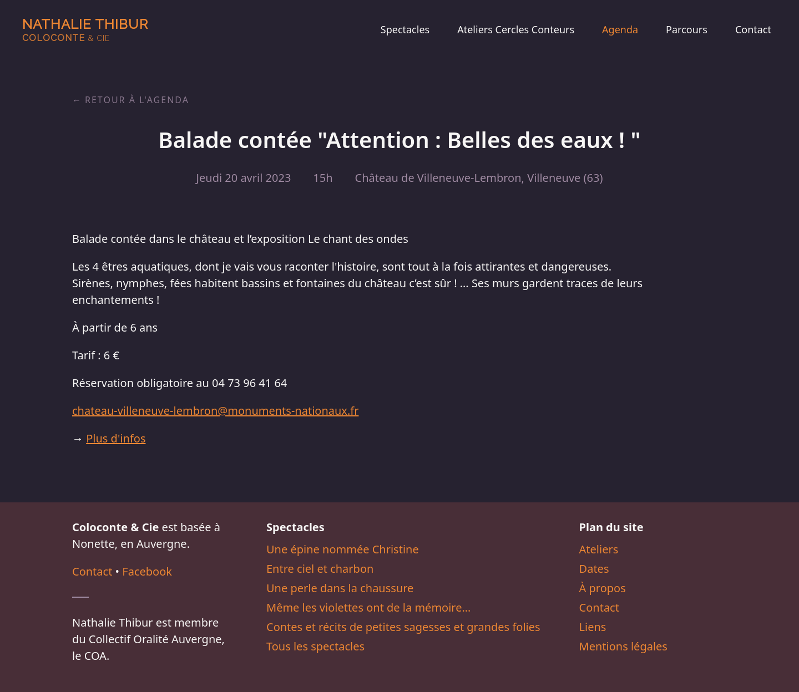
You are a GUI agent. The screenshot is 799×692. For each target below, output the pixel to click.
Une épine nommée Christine (342, 549)
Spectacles (405, 29)
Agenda (620, 29)
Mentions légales (623, 646)
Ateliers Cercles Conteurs (515, 29)
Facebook (147, 571)
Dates (594, 568)
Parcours (686, 29)
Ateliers (599, 549)
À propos (602, 588)
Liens (592, 626)
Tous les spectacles (315, 646)
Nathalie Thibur (85, 29)
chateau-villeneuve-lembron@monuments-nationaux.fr (215, 410)
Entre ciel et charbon (319, 568)
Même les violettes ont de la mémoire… (368, 607)
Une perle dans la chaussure (339, 588)
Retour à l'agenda (137, 100)
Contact (753, 29)
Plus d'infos (115, 438)
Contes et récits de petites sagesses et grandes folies (403, 626)
